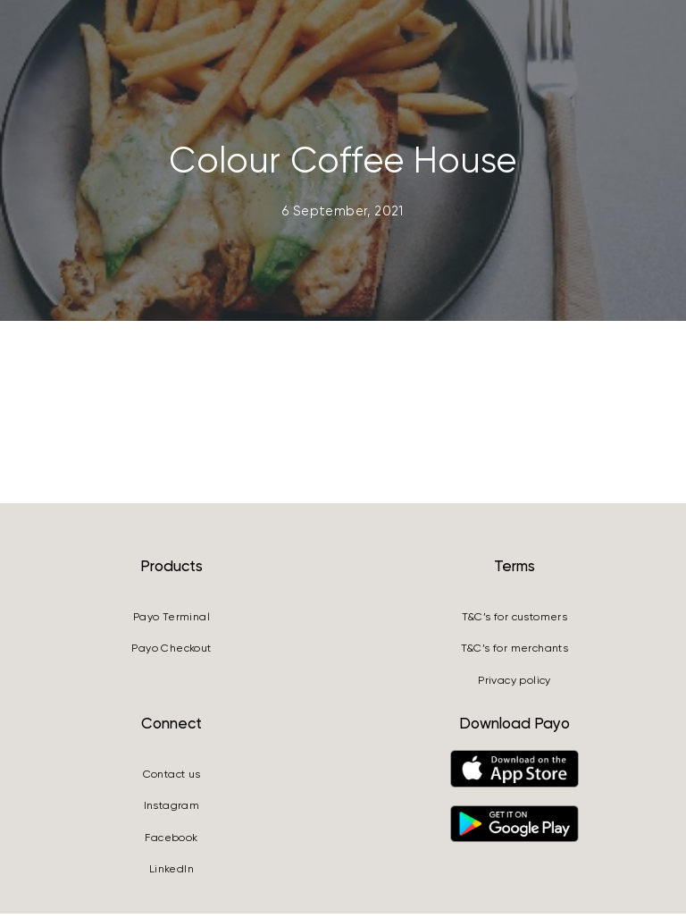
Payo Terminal (171, 621)
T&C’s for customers (515, 621)
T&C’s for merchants (515, 653)
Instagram (172, 810)
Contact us (172, 778)
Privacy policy (514, 684)
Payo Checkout (171, 653)
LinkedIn (171, 873)
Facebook (171, 842)
